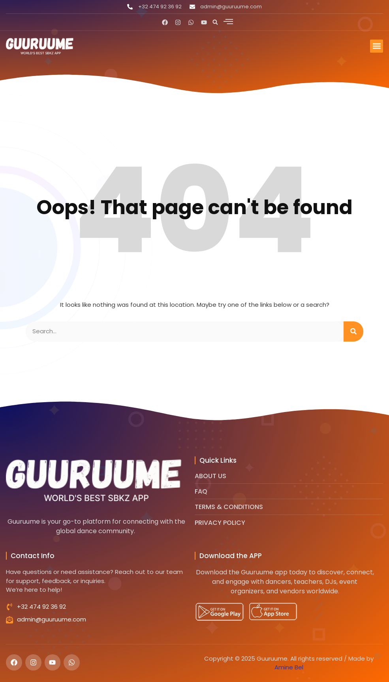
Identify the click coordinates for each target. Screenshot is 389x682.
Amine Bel (288, 667)
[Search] (353, 331)
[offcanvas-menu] (228, 21)
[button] (215, 22)
